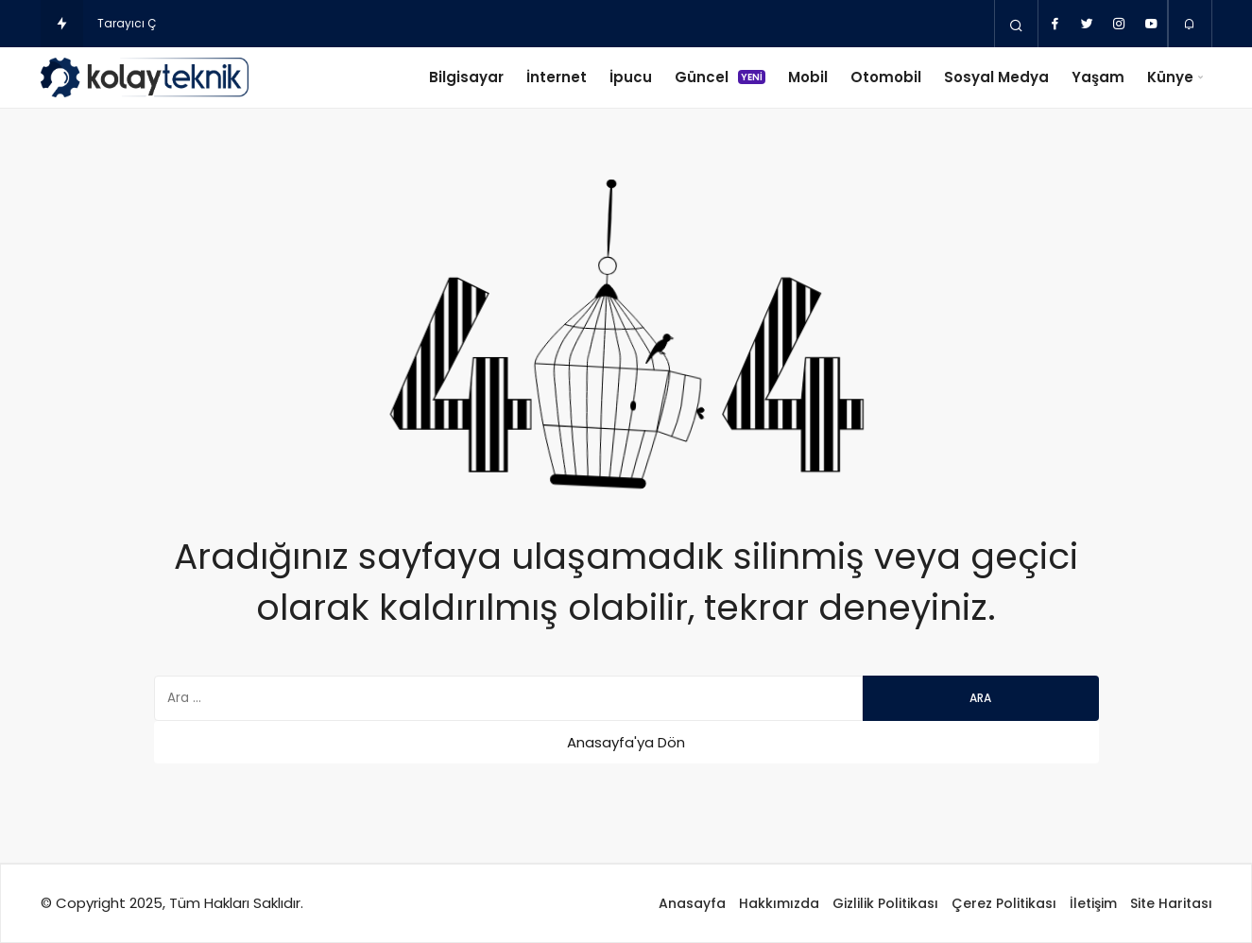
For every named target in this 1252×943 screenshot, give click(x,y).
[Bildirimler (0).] (1190, 24)
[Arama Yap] (1016, 24)
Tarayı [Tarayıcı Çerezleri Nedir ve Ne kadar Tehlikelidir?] (115, 23)
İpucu (630, 77)
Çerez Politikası (1004, 903)
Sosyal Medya (996, 77)
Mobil (808, 77)
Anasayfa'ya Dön (626, 742)
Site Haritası (1171, 903)
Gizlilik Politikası (885, 903)
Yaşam (1098, 77)
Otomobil (885, 77)
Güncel (720, 77)
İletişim (1093, 903)
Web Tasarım (409, 903)
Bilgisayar (466, 77)
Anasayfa (692, 903)
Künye (1170, 77)
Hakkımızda (779, 903)
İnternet (556, 77)
